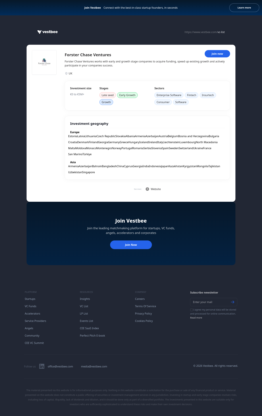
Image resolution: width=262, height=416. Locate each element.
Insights (85, 299)
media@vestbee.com (94, 366)
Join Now (131, 245)
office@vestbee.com (60, 366)
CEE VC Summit (34, 343)
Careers (140, 299)
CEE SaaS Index (89, 328)
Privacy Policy (143, 313)
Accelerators (32, 313)
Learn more (244, 7)
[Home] (47, 32)
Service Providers (35, 321)
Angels (29, 328)
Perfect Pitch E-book (92, 335)
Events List (86, 321)
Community (32, 335)
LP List (84, 313)
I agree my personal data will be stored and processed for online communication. (213, 313)
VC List (84, 306)
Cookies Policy (144, 321)
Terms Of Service (145, 306)
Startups (30, 299)
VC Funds (30, 306)
